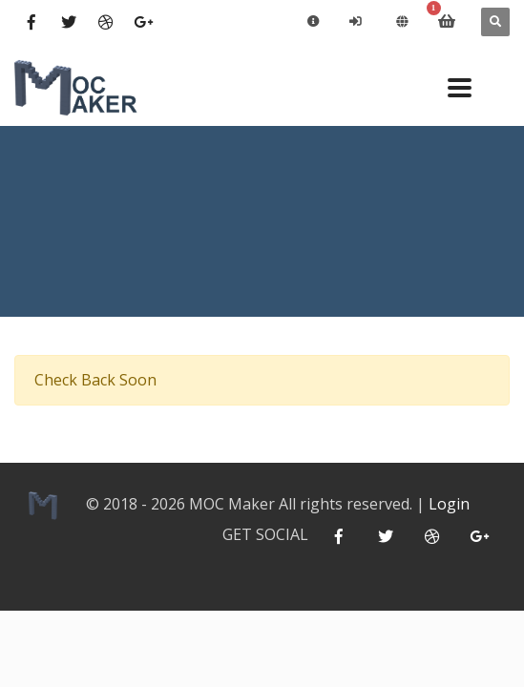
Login (449, 503)
